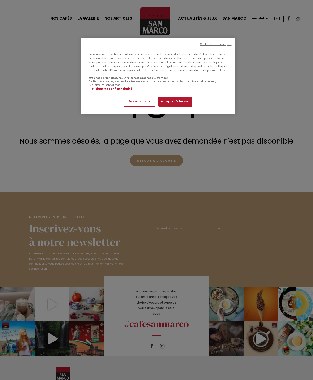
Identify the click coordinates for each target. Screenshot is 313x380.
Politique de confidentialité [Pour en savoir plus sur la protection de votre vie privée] (111, 89)
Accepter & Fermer (175, 101)
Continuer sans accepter (215, 44)
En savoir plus (139, 101)
